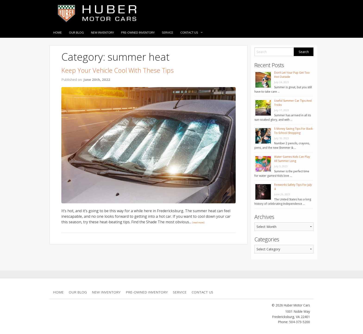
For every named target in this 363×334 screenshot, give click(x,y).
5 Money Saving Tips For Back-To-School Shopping (293, 131)
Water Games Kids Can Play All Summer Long (292, 159)
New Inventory (102, 32)
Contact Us (189, 32)
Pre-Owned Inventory (138, 32)
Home (57, 32)
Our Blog (76, 32)
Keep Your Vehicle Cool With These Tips (117, 70)
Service (167, 32)
